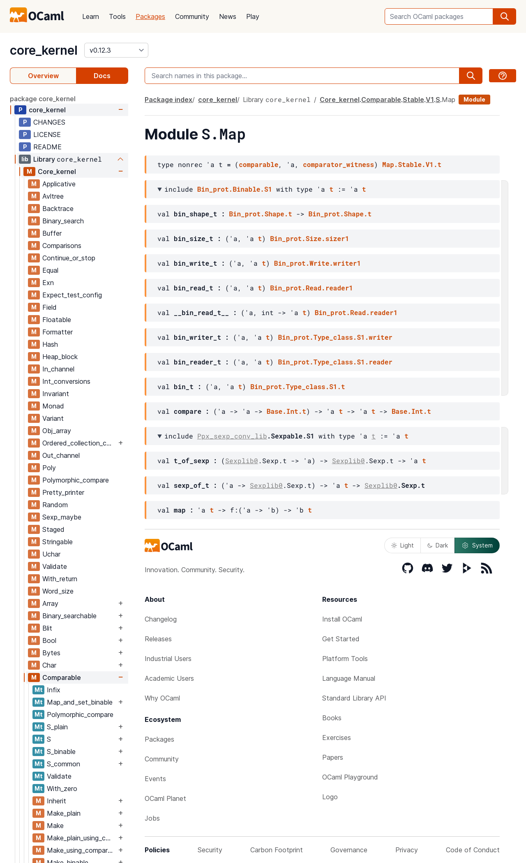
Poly (49, 468)
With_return (59, 579)
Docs (102, 76)
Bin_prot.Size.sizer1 (309, 238)
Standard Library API (354, 698)
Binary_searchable (69, 616)
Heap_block (60, 357)
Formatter (57, 332)
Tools (117, 16)
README (47, 147)
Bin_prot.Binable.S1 (234, 189)
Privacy (406, 850)
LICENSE (47, 134)
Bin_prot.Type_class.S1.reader (335, 361)
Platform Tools (345, 658)
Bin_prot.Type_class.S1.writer (335, 337)
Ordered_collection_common (79, 443)
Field (49, 307)
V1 (430, 99)
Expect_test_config (72, 295)
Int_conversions (66, 381)
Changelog (161, 619)
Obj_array (56, 431)
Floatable (56, 320)
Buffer (52, 233)
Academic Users (169, 678)
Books (331, 718)
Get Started (341, 639)
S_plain (57, 727)
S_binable (61, 751)
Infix (53, 690)
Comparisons (61, 245)
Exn (48, 282)
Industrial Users (168, 658)
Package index (168, 99)
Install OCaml (342, 619)
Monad (53, 406)
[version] (116, 50)
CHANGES (49, 122)
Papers (332, 757)
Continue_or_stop (68, 258)
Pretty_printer (63, 492)
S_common (63, 764)
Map (448, 99)
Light (402, 545)
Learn (90, 16)
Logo (330, 797)
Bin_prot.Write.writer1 (317, 263)
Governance (348, 850)
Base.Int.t (286, 411)
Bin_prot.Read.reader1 (311, 287)
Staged (53, 529)
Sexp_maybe (61, 517)
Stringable (57, 542)
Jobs (152, 818)
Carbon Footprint (276, 850)
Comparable (61, 677)
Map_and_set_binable (80, 702)
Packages (150, 16)
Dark (437, 545)
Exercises (336, 737)
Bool (49, 640)
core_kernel (44, 50)
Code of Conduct (473, 850)
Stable (413, 99)
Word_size (58, 591)
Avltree (53, 196)
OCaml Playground (350, 777)
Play (252, 16)
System (477, 545)
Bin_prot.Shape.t (260, 213)
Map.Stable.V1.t (411, 164)
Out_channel (61, 455)
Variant (53, 418)
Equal (50, 270)
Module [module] (474, 99)
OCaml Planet (165, 798)
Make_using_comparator (81, 850)
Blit (47, 628)
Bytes (51, 653)
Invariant (55, 394)
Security (210, 850)
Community (192, 16)
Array (50, 603)
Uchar (51, 554)
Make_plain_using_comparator (81, 838)
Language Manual (348, 678)
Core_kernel (57, 171)
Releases (158, 639)
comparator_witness (338, 164)
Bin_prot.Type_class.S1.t (297, 386)
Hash (50, 344)
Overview (43, 76)
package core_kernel (43, 99)
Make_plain (64, 813)
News (227, 16)
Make (55, 825)
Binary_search (63, 221)
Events (155, 779)
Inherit (56, 801)
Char (49, 665)
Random (55, 505)
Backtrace (58, 208)
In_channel (58, 369)
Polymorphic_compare (75, 480)
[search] (504, 16)
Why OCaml (162, 698)
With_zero (62, 788)
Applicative (59, 184)
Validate (54, 566)
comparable (258, 164)
